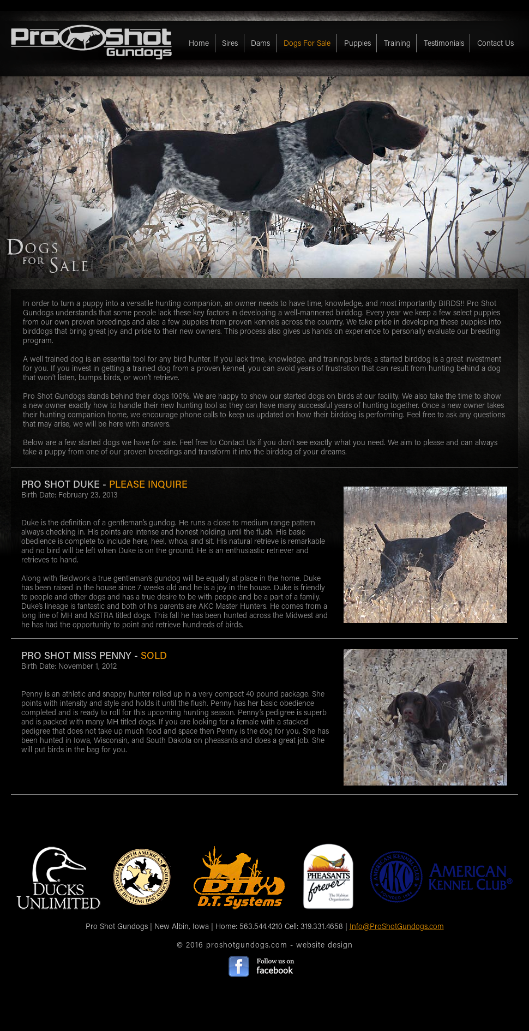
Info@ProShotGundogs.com (397, 926)
